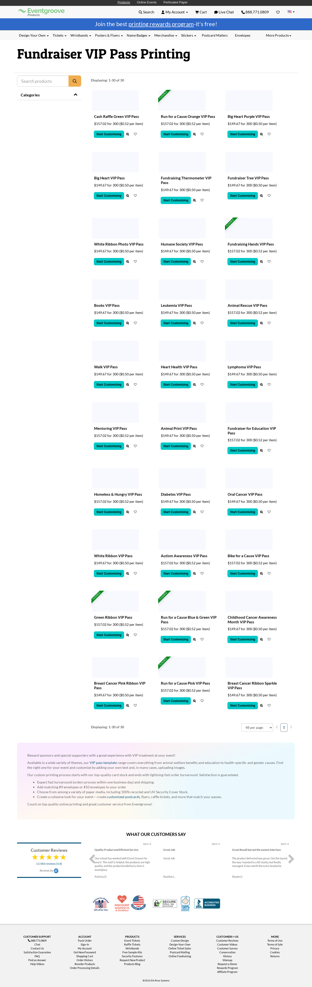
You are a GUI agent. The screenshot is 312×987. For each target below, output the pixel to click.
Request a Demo (227, 964)
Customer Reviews (227, 940)
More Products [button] (278, 35)
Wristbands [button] (80, 35)
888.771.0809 (255, 12)
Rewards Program (227, 967)
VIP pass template (103, 763)
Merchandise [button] (165, 35)
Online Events (147, 2)
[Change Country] (291, 12)
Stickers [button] (188, 35)
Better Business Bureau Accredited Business (207, 903)
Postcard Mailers (215, 35)
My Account (85, 948)
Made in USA (139, 903)
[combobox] (257, 727)
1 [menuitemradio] (284, 727)
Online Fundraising (180, 956)
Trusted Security (165, 903)
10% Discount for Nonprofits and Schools (123, 903)
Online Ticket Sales (179, 948)
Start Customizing (109, 134)
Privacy (274, 948)
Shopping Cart (84, 956)
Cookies (275, 952)
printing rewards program (161, 23)
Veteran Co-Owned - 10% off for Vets (102, 906)
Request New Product (132, 960)
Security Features (132, 956)
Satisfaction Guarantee (37, 952)
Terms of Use (275, 940)
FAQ (37, 956)
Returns (275, 956)
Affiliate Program (227, 971)
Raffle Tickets (132, 944)
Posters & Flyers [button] (109, 35)
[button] (146, 12)
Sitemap (227, 960)
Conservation (227, 952)
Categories (30, 95)
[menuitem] (276, 727)
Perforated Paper (176, 2)
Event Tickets (132, 940)
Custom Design (180, 940)
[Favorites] (278, 12)
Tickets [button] (60, 35)
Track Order (85, 940)
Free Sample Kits (132, 952)
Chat (37, 944)
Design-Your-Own (179, 944)
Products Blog (132, 964)
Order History (85, 960)
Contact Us (37, 948)
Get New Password (85, 952)
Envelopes (242, 35)
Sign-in (85, 944)
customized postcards (123, 797)
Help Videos (37, 964)
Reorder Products (85, 964)
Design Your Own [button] (34, 35)
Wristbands (132, 948)
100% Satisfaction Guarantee (186, 903)
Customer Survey (227, 948)
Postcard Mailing (180, 952)
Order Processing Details (84, 967)
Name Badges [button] (138, 35)
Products (123, 2)
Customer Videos (227, 944)
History (227, 956)
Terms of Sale (275, 944)
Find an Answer (37, 960)
